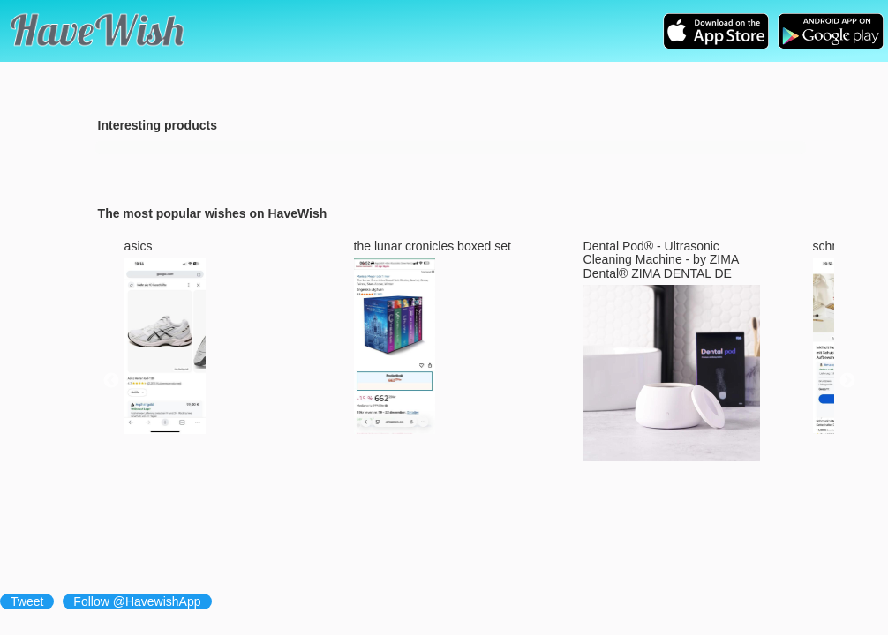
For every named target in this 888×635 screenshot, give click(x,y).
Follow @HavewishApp (136, 601)
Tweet (27, 601)
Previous (111, 381)
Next (847, 381)
